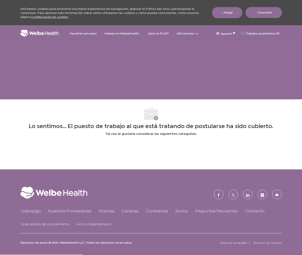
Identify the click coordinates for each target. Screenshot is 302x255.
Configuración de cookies (49, 16)
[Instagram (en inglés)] (262, 194)
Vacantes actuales (83, 33)
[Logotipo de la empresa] (39, 33)
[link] (62, 192)
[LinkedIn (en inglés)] (247, 194)
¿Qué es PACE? (158, 33)
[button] (225, 33)
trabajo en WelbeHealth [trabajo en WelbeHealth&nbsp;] (122, 33)
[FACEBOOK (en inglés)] (218, 194)
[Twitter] (233, 194)
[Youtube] (277, 194)
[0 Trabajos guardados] (260, 33)
